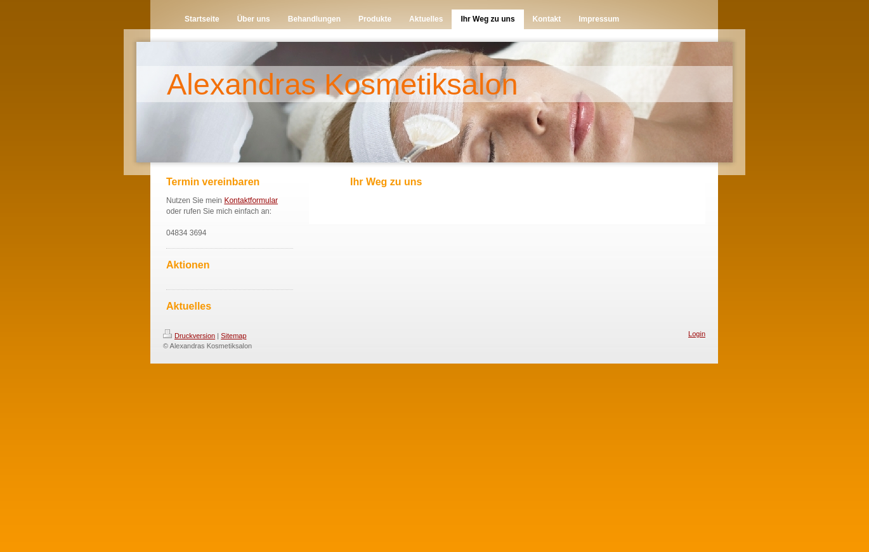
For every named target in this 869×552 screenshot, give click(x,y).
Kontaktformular (251, 200)
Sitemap (233, 335)
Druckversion (189, 335)
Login (696, 334)
